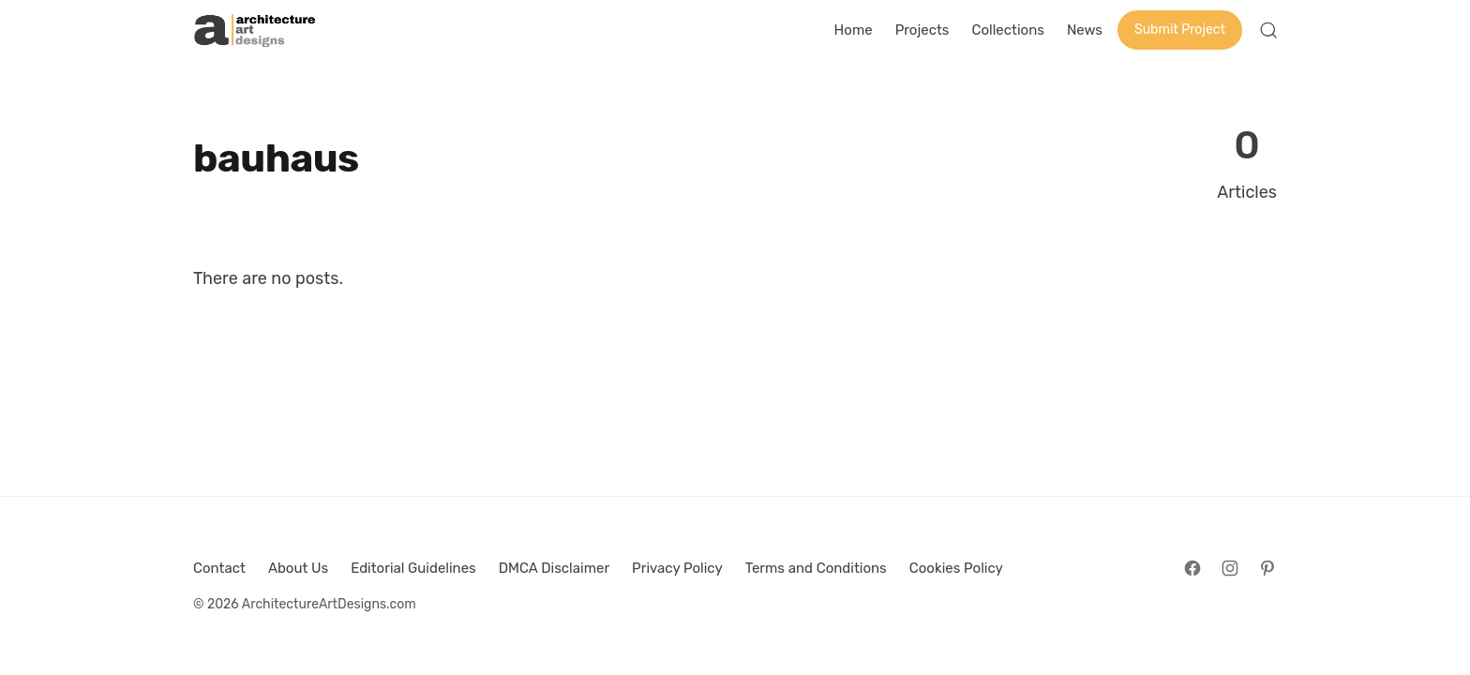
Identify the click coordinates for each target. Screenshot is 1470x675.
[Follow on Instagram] (1230, 568)
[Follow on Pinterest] (1267, 568)
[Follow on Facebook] (1192, 568)
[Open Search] (1268, 30)
